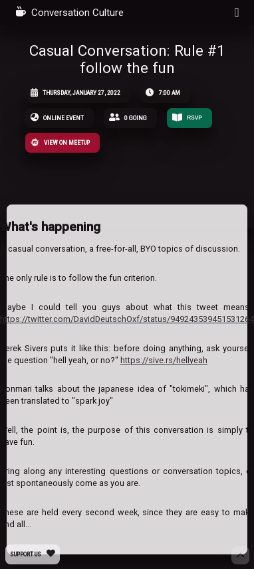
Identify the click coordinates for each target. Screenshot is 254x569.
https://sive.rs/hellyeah (163, 360)
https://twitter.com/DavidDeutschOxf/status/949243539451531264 (127, 319)
